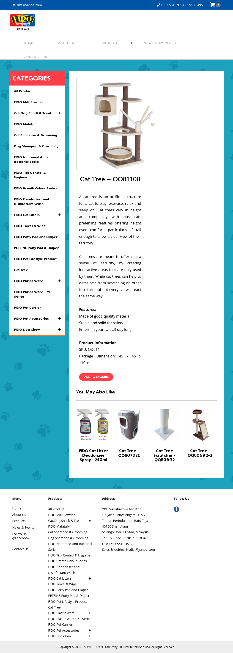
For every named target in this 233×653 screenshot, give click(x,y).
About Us (67, 43)
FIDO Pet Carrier (27, 307)
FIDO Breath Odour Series (35, 188)
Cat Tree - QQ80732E (129, 452)
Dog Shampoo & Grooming (36, 146)
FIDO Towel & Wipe (30, 226)
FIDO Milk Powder (28, 102)
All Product (23, 91)
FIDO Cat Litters (39, 214)
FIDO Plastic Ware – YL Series (32, 294)
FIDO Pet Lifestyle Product (35, 259)
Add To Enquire (96, 377)
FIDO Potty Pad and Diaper (36, 237)
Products (110, 43)
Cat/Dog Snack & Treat (39, 113)
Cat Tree (21, 270)
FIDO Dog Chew (39, 329)
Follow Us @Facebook (21, 536)
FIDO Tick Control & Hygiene (30, 175)
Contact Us (35, 57)
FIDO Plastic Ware (39, 280)
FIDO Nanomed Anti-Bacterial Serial (31, 159)
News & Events (160, 43)
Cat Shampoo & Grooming (35, 135)
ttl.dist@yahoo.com (27, 5)
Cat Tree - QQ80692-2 (200, 452)
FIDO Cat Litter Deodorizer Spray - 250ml (93, 455)
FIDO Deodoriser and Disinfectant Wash (31, 201)
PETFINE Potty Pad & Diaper (36, 248)
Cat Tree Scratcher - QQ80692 (164, 455)
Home (29, 43)
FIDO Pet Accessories (39, 318)
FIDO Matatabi (25, 124)
